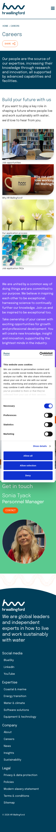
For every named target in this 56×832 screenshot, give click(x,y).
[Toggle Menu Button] (52, 8)
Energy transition (15, 696)
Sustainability (12, 759)
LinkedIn (9, 667)
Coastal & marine (15, 689)
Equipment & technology (20, 717)
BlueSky (9, 660)
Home (5, 26)
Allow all (28, 455)
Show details (40, 446)
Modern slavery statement (21, 789)
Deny (28, 475)
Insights (9, 753)
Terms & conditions (16, 796)
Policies (9, 782)
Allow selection (28, 465)
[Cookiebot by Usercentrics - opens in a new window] (40, 354)
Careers (9, 739)
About (8, 732)
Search (47, 8)
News (7, 746)
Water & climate (14, 703)
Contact (10, 510)
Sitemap (9, 802)
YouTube (9, 674)
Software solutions (16, 710)
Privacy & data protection (20, 775)
